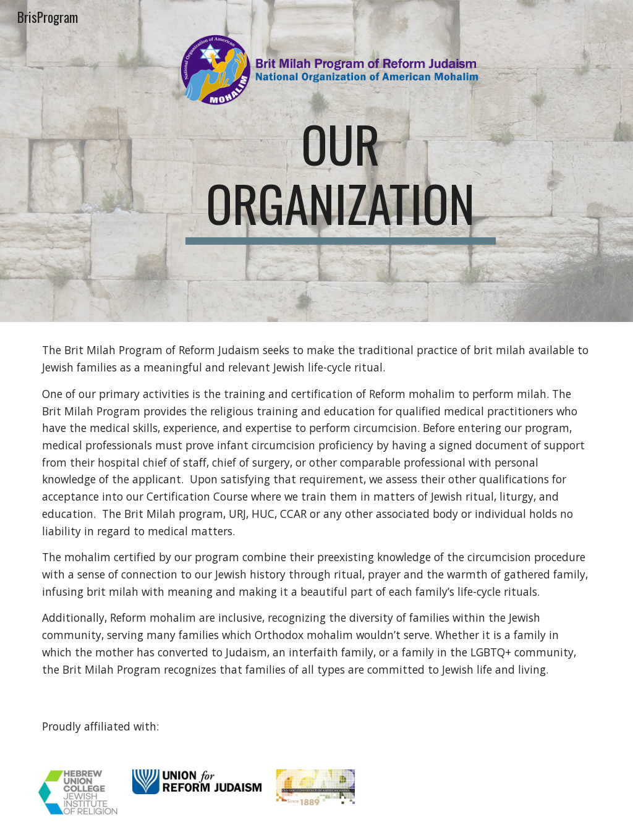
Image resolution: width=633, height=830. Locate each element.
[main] (341, 179)
